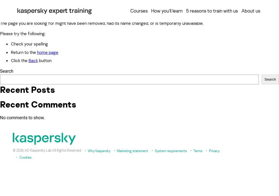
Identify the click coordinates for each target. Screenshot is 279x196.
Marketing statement (132, 151)
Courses (139, 10)
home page (47, 52)
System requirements (171, 151)
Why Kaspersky (99, 151)
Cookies (25, 157)
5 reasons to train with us (212, 10)
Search (6, 71)
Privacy (214, 151)
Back (33, 60)
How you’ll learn (167, 10)
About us (250, 10)
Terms (197, 151)
